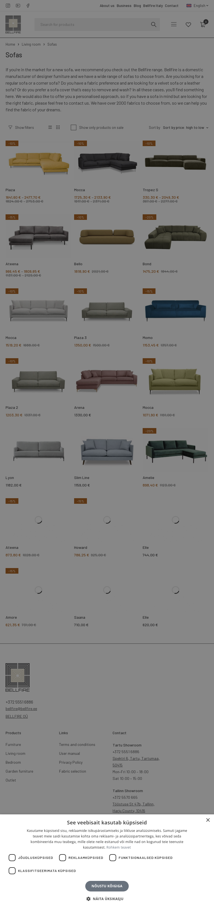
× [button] (208, 820)
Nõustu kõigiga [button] (107, 886)
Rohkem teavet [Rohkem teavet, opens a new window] (118, 847)
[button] (107, 899)
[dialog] (107, 454)
